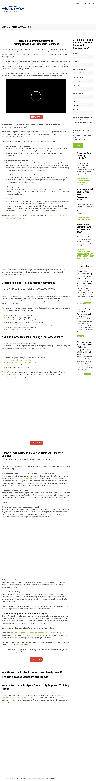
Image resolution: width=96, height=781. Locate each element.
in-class (55, 306)
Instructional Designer (27, 433)
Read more (88, 303)
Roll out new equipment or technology (19, 341)
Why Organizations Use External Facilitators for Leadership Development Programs (36, 765)
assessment (34, 528)
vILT (59, 306)
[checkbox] (83, 126)
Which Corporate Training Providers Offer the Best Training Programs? (34, 759)
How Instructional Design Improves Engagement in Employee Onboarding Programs (36, 746)
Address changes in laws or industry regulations (22, 344)
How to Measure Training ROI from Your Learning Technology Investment (36, 753)
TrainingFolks (7, 353)
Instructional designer (61, 151)
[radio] (83, 125)
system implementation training (20, 64)
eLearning (48, 306)
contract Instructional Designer (17, 631)
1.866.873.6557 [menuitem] (77, 4)
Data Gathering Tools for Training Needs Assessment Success (33, 567)
